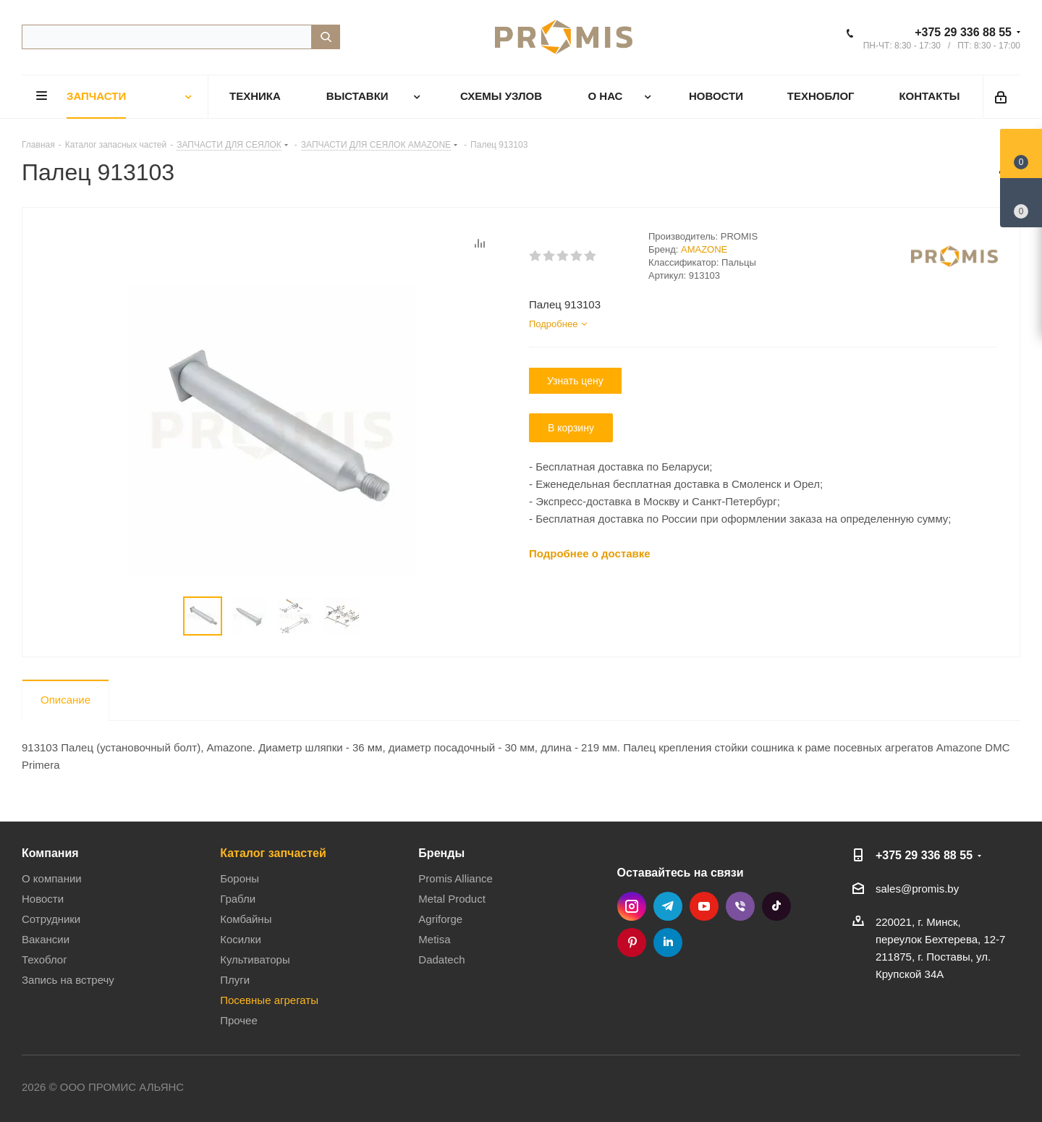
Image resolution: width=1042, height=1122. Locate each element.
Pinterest (631, 942)
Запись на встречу (68, 980)
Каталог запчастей (273, 852)
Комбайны (245, 919)
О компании (52, 878)
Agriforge (440, 919)
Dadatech (441, 959)
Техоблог (44, 959)
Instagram (631, 906)
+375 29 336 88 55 (963, 32)
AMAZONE (704, 249)
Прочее (239, 1020)
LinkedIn (667, 942)
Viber (740, 906)
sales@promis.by (917, 888)
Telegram (667, 906)
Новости (43, 899)
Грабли (237, 899)
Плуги (235, 980)
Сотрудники (51, 919)
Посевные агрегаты (269, 1000)
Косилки (240, 939)
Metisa (434, 939)
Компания (50, 852)
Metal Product (452, 899)
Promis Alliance (455, 878)
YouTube (704, 906)
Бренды (441, 852)
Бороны (239, 878)
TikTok (776, 906)
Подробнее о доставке (590, 553)
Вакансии (45, 939)
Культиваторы (255, 959)
